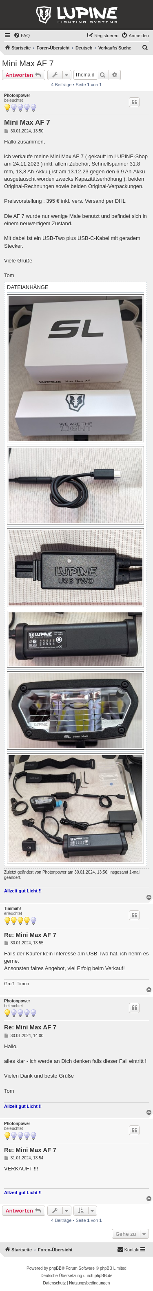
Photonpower (17, 95)
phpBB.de (104, 1275)
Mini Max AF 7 (28, 63)
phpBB (55, 1268)
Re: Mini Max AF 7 (30, 934)
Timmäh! (12, 908)
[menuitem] (21, 35)
